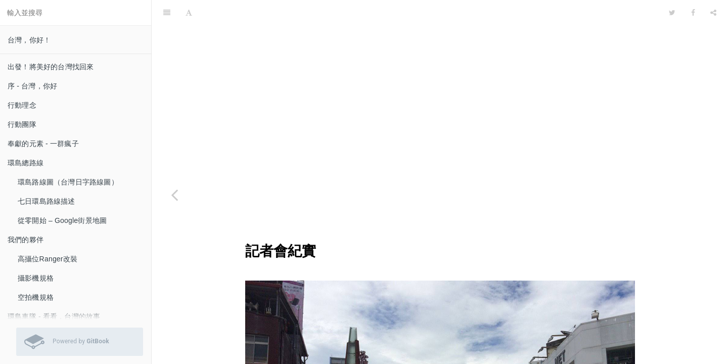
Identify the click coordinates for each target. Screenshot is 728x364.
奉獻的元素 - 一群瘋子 (43, 144)
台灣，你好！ (29, 40)
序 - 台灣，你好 (32, 86)
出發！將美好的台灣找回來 (51, 67)
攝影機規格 (36, 278)
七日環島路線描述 (46, 201)
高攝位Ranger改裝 (47, 259)
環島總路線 (25, 163)
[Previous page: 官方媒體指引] (174, 194)
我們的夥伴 (25, 240)
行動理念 (22, 105)
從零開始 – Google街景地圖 (62, 220)
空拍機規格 (36, 297)
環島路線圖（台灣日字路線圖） (68, 182)
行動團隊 (22, 124)
